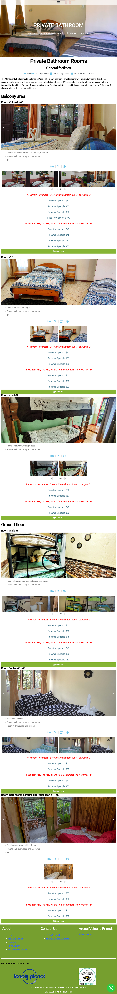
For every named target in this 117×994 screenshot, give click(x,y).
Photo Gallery (14, 946)
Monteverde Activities (17, 949)
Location (12, 942)
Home (10, 935)
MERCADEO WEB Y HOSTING (58, 992)
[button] (58, 2)
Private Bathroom (15, 938)
